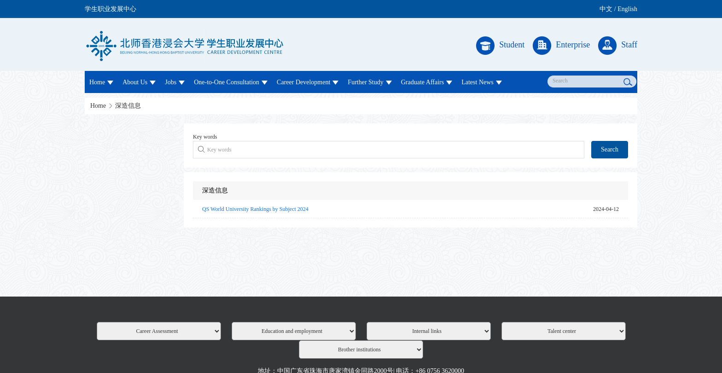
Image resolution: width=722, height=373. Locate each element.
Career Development (307, 82)
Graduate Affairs (426, 82)
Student (500, 45)
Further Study (369, 82)
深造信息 (128, 105)
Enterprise (561, 45)
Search (609, 149)
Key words (205, 137)
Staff (617, 45)
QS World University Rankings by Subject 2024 (255, 209)
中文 (606, 9)
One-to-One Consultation (231, 82)
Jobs (175, 82)
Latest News (481, 82)
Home (101, 82)
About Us (139, 82)
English (627, 9)
